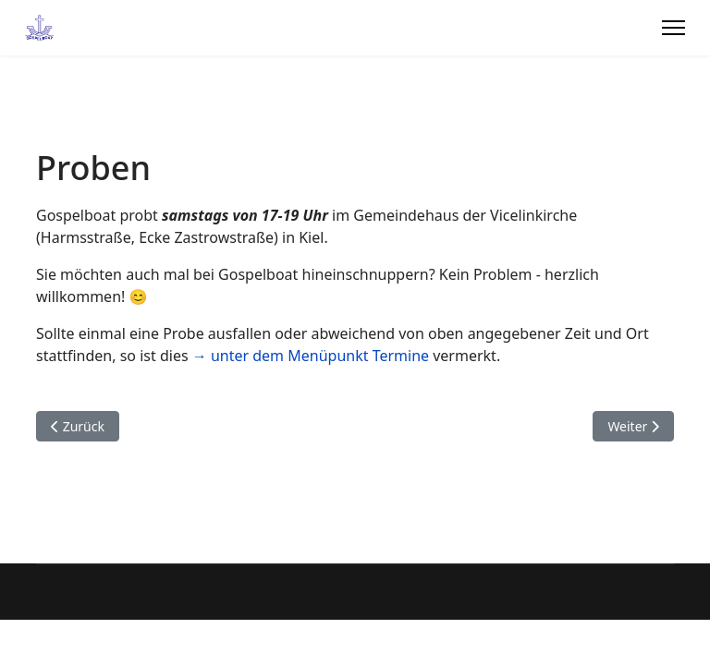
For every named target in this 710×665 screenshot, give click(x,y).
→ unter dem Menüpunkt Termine (310, 355)
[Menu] (673, 27)
